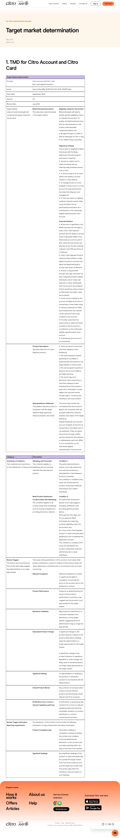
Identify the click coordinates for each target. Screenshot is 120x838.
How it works (54, 4)
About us (37, 794)
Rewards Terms (70, 823)
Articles (73, 4)
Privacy (57, 823)
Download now (61, 809)
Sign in (95, 4)
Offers (64, 4)
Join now (108, 4)
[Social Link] (103, 824)
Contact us (83, 4)
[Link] (92, 801)
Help (33, 803)
